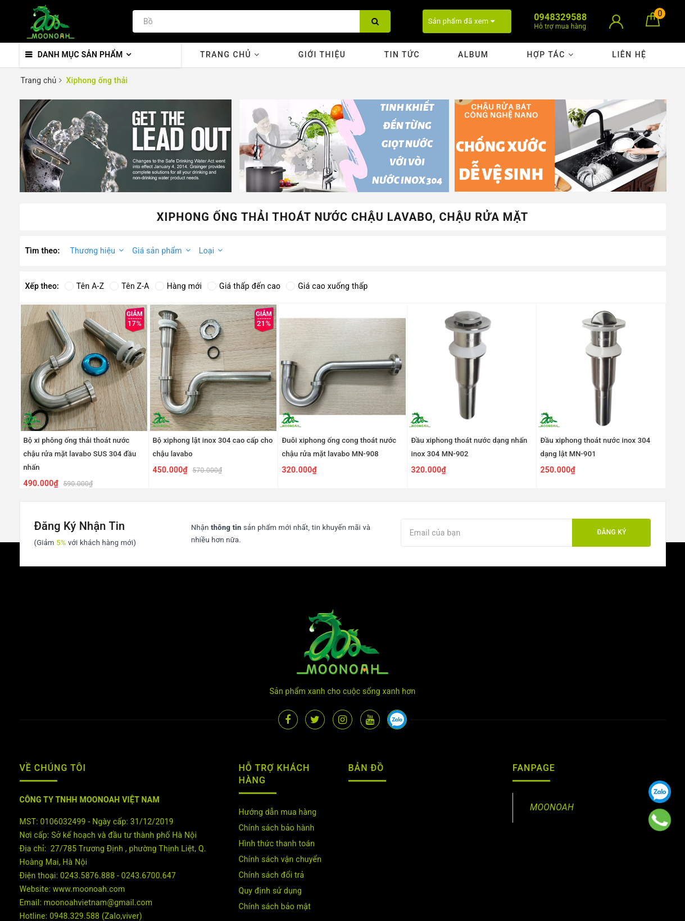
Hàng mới (178, 286)
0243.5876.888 (87, 806)
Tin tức (402, 54)
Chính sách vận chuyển (280, 790)
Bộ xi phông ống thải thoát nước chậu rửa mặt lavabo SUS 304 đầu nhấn (80, 453)
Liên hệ (629, 54)
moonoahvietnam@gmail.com (98, 833)
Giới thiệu (322, 54)
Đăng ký (611, 532)
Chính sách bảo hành (277, 758)
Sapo (471, 909)
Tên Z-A (129, 286)
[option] (126, 145)
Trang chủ (230, 54)
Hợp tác (550, 54)
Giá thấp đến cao (243, 286)
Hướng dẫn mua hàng (278, 742)
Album (473, 54)
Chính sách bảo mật (275, 837)
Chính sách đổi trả (272, 805)
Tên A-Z (84, 286)
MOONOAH (552, 738)
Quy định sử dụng (270, 821)
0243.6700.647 (148, 806)
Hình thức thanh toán (277, 774)
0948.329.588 (74, 846)
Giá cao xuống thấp (327, 286)
